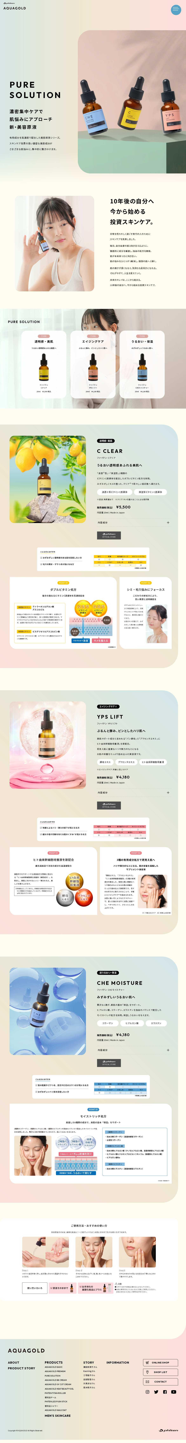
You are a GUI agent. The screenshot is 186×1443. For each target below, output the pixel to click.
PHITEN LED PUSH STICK (58, 1405)
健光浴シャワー (52, 1410)
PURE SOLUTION (53, 1375)
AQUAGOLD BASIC (54, 1367)
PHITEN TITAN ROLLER (57, 1397)
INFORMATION (122, 1362)
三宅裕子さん (93, 1379)
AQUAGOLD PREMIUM (56, 1371)
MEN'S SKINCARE (58, 1420)
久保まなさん (93, 1387)
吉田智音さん (93, 1383)
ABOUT (13, 1362)
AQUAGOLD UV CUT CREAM (59, 1384)
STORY (92, 1362)
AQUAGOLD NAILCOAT (57, 1414)
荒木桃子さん (93, 1391)
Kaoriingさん (93, 1375)
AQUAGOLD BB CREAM (57, 1380)
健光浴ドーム (51, 1401)
